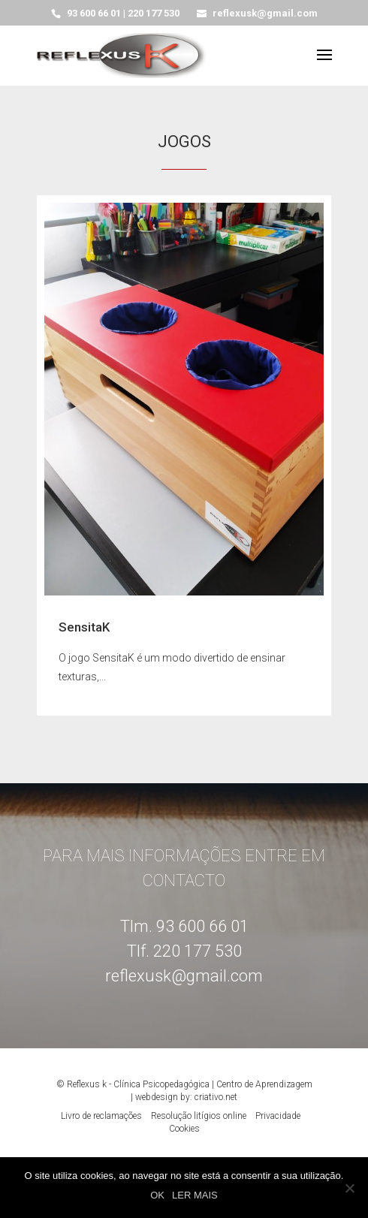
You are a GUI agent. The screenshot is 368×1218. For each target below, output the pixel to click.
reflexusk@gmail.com (184, 975)
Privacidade (277, 1116)
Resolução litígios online (198, 1116)
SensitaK (84, 627)
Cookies (184, 1128)
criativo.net (216, 1097)
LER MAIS (195, 1195)
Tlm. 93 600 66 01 (184, 926)
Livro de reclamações (101, 1116)
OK (157, 1195)
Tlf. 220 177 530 (184, 951)
